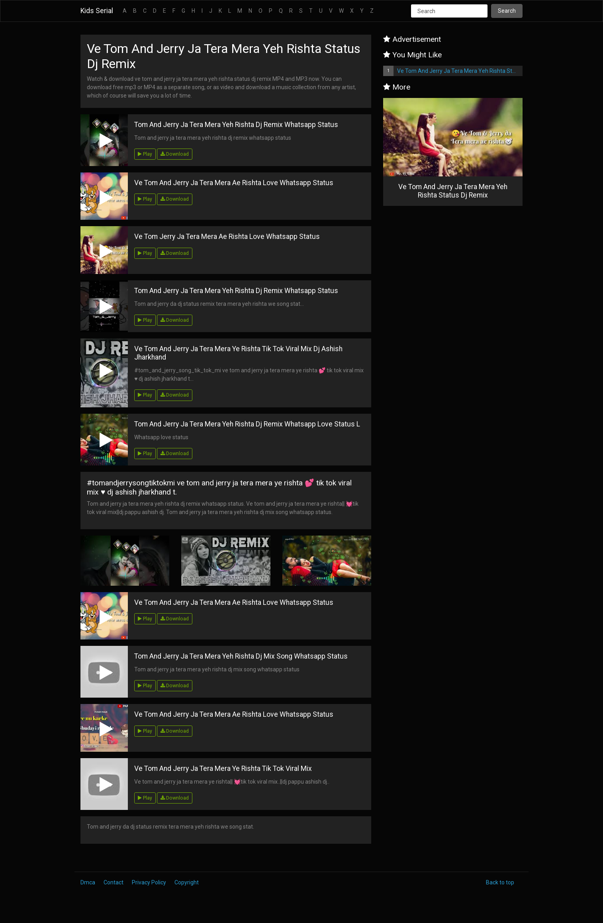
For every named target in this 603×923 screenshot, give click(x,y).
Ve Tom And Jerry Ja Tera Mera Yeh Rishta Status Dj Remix (460, 71)
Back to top (500, 882)
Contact (113, 882)
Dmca (87, 882)
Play (145, 154)
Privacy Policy (149, 882)
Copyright (186, 882)
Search (507, 11)
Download (175, 154)
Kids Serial (96, 11)
